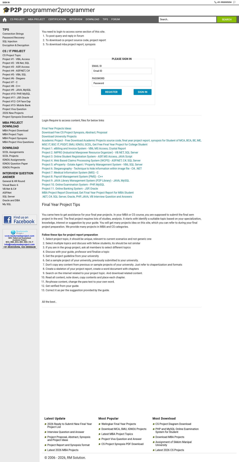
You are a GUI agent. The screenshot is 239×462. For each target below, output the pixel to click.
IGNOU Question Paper (15, 163)
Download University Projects (59, 136)
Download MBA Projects (170, 437)
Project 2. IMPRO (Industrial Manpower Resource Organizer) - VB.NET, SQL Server (90, 152)
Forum (115, 19)
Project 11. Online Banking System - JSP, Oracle (70, 188)
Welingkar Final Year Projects (118, 424)
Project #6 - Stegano (14, 78)
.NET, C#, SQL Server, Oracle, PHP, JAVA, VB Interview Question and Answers (87, 196)
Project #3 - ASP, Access (16, 66)
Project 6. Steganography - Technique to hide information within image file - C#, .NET (92, 168)
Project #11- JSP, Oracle (16, 97)
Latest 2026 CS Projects (170, 450)
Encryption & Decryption (16, 45)
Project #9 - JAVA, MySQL (17, 89)
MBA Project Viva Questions (18, 142)
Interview (75, 19)
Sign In (6, 2)
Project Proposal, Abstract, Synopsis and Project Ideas (68, 439)
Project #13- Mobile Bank (16, 105)
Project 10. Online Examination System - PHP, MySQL (73, 184)
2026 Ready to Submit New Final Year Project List (69, 426)
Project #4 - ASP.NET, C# (16, 70)
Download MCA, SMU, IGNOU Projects (123, 429)
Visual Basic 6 (10, 185)
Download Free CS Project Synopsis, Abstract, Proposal (74, 132)
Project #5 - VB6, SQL (14, 74)
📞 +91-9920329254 (223, 2)
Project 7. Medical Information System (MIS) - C (70, 172)
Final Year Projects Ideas (56, 128)
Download (92, 19)
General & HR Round (14, 181)
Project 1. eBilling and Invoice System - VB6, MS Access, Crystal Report (84, 148)
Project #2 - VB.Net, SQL (16, 63)
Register (111, 92)
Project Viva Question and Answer (121, 439)
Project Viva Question (14, 109)
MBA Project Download (15, 130)
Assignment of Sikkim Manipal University (174, 444)
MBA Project (36, 19)
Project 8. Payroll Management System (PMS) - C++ (72, 176)
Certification (57, 19)
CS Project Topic (12, 55)
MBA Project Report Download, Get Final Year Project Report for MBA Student (88, 192)
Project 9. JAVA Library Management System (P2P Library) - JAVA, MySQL (85, 180)
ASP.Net (7, 192)
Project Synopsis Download (18, 116)
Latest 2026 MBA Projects (62, 450)
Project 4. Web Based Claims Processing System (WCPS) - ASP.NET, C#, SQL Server (91, 160)
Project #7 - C (10, 82)
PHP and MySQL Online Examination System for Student (177, 431)
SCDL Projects (10, 155)
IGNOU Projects (11, 167)
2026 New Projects (13, 112)
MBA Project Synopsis (15, 138)
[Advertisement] (18, 304)
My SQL (7, 204)
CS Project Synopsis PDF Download (122, 444)
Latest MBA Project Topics (117, 434)
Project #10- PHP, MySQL (16, 93)
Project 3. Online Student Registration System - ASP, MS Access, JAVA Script (87, 156)
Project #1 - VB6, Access (16, 59)
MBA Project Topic (13, 134)
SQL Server (9, 196)
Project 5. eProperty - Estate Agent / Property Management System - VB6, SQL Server (92, 164)
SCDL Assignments (13, 152)
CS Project (17, 19)
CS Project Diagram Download (173, 424)
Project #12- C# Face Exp (17, 101)
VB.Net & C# (9, 188)
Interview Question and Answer (65, 432)
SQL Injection (10, 41)
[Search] (187, 19)
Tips (105, 19)
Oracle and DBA (11, 200)
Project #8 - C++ (11, 86)
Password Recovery (13, 37)
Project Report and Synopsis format (68, 445)
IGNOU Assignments (14, 159)
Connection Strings (13, 33)
